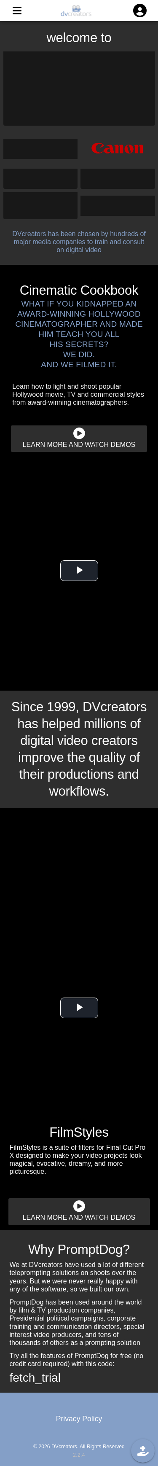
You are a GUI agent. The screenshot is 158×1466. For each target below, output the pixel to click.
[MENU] (17, 10)
